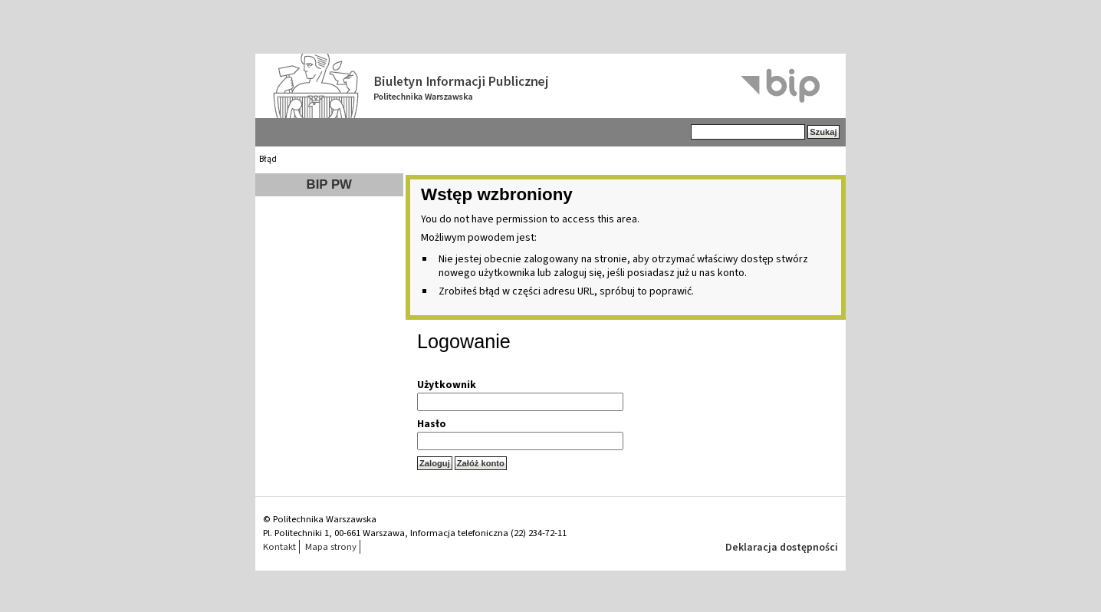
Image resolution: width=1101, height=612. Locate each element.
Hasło (431, 424)
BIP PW (329, 184)
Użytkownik (446, 385)
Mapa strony (331, 547)
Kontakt (279, 547)
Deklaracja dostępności (781, 547)
